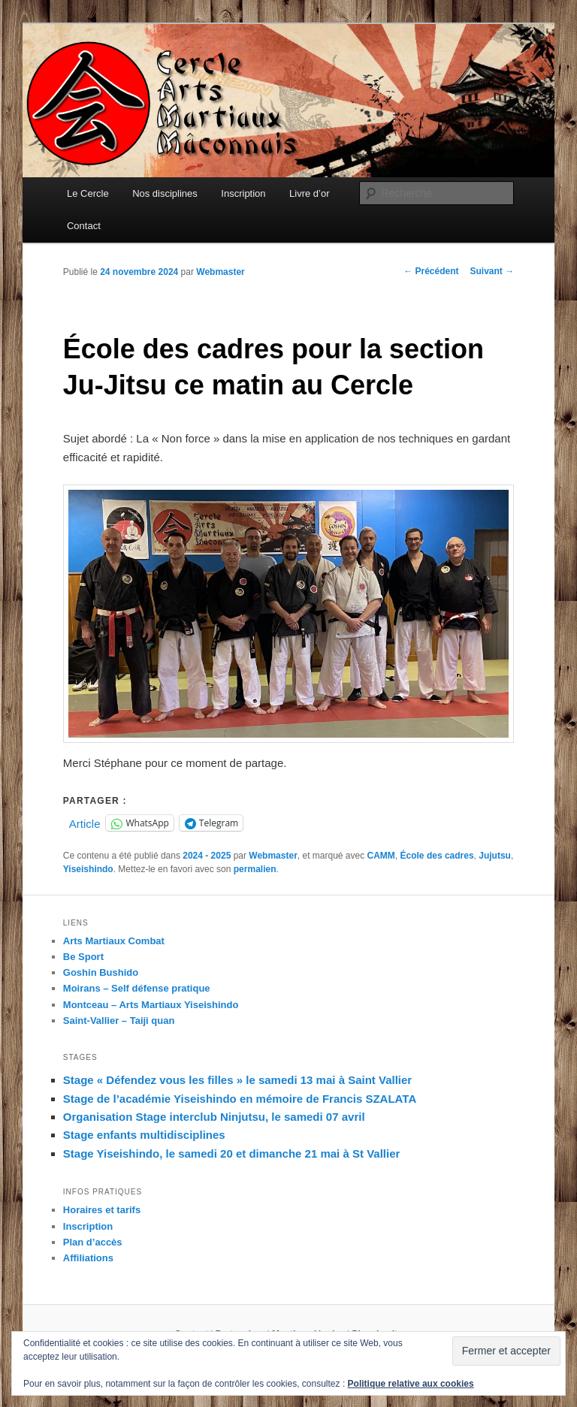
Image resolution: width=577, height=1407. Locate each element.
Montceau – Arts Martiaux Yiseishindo (151, 1004)
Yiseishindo (88, 869)
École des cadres (437, 855)
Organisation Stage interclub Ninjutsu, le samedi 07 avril (214, 1116)
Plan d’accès (92, 1242)
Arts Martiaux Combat (114, 941)
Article (85, 823)
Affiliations (88, 1258)
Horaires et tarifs (101, 1209)
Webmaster (220, 272)
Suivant (492, 271)
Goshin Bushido (100, 972)
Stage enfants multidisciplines (144, 1134)
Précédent (430, 271)
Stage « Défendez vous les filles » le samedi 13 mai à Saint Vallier (237, 1079)
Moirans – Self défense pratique (136, 988)
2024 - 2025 (207, 855)
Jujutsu (495, 855)
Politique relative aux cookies (411, 1383)
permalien (255, 869)
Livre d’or (309, 193)
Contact (84, 225)
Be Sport (83, 956)
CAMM (381, 855)
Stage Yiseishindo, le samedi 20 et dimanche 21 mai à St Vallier (231, 1153)
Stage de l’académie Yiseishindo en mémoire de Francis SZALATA (239, 1098)
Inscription (243, 193)
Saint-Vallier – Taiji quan (119, 1020)
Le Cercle (88, 193)
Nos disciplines (165, 193)
